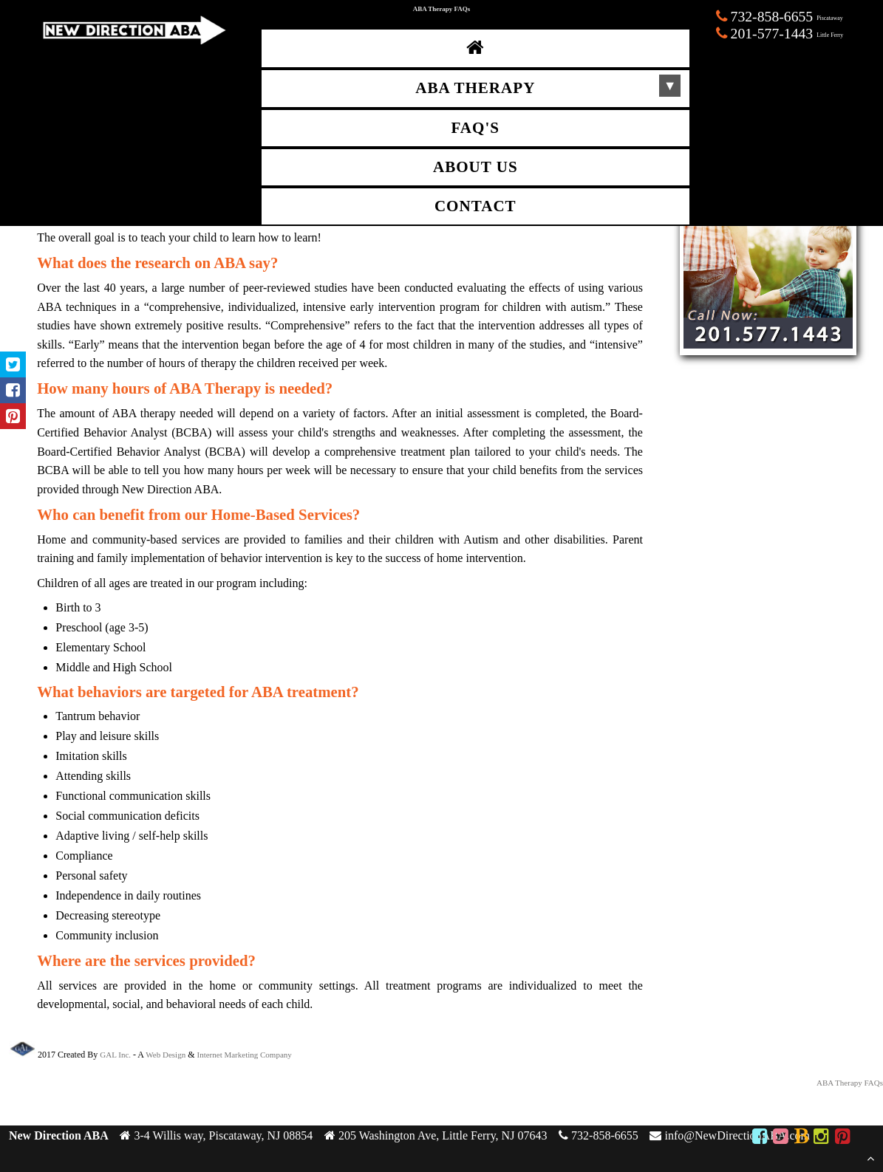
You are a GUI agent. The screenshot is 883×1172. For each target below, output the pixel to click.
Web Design (165, 1054)
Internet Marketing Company (244, 1054)
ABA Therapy (475, 88)
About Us (475, 167)
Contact (475, 206)
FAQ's (475, 128)
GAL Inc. (115, 1054)
